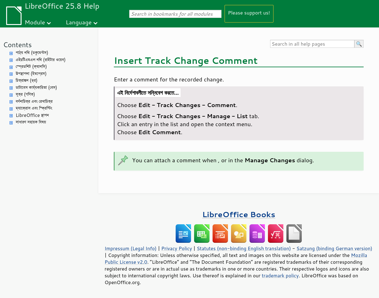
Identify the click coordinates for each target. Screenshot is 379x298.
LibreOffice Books (238, 214)
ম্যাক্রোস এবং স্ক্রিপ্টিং (34, 108)
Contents (17, 44)
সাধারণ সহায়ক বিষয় (31, 122)
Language (79, 22)
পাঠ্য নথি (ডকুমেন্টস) (32, 52)
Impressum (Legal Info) (131, 248)
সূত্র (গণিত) (25, 94)
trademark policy (280, 275)
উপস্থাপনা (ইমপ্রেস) (31, 73)
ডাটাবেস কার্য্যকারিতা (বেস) (36, 87)
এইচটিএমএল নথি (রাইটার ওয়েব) (41, 59)
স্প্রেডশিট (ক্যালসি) (31, 66)
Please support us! (249, 12)
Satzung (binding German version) (335, 248)
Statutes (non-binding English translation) (244, 248)
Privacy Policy (176, 248)
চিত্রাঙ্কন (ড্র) (27, 80)
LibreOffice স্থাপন (32, 115)
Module (35, 22)
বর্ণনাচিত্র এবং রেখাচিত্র (34, 101)
